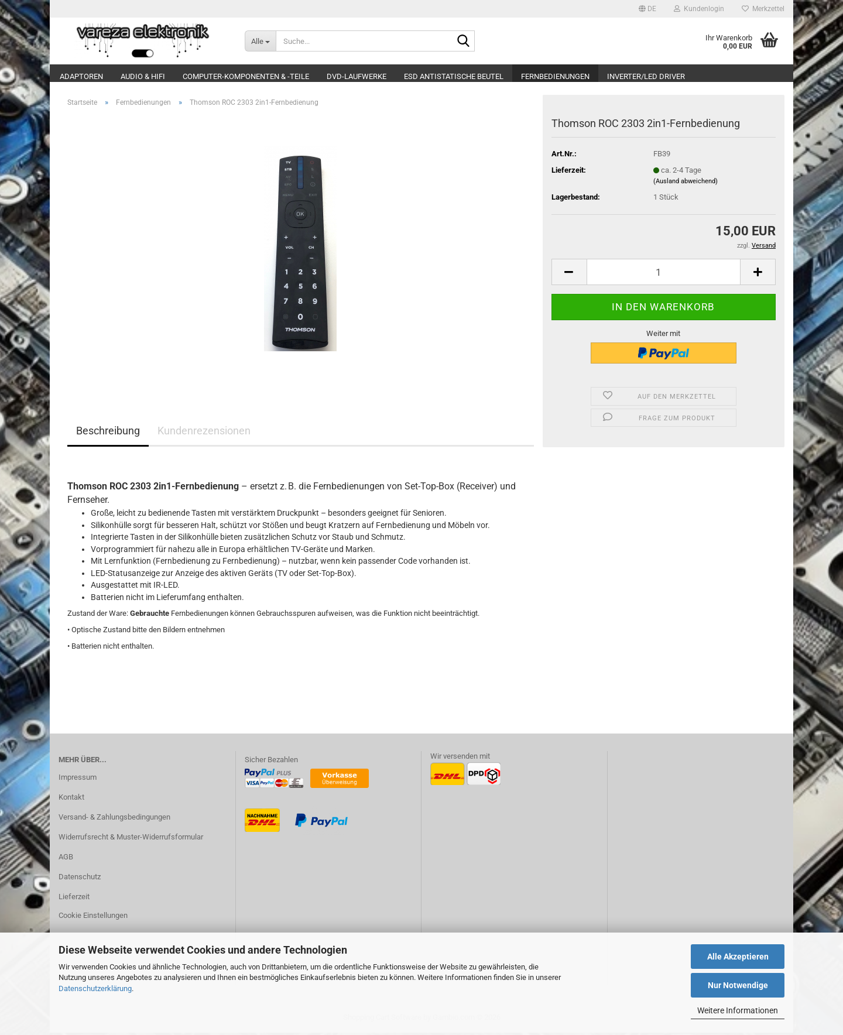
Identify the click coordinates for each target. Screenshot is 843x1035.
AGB (66, 859)
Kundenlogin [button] (699, 9)
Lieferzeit (74, 899)
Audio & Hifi (143, 76)
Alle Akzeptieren (738, 956)
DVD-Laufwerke (356, 76)
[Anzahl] (664, 274)
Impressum (78, 779)
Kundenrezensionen (204, 433)
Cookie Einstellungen (93, 917)
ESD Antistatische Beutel (453, 76)
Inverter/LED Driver (646, 76)
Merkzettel (763, 9)
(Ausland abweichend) (685, 183)
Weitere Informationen (737, 1010)
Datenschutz (80, 879)
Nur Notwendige (738, 985)
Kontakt (71, 799)
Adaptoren (81, 76)
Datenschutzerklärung (95, 988)
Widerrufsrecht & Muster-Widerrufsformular (131, 839)
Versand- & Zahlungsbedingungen (114, 819)
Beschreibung (108, 433)
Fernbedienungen (555, 76)
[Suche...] (260, 41)
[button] (647, 9)
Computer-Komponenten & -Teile (246, 76)
